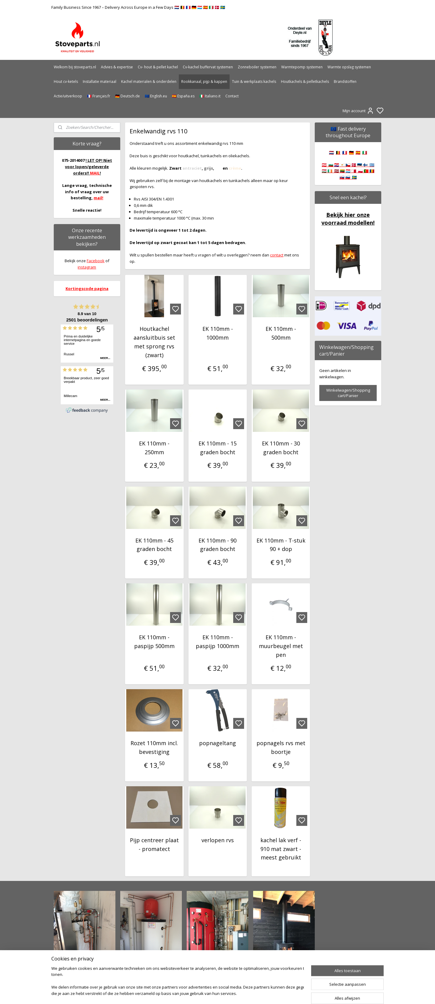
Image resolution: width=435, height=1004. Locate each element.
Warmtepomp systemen (302, 67)
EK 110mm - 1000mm (217, 333)
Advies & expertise (117, 67)
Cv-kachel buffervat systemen (208, 67)
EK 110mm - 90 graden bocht (217, 545)
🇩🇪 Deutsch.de (127, 96)
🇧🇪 (338, 152)
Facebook (96, 260)
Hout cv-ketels (66, 81)
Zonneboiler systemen (257, 67)
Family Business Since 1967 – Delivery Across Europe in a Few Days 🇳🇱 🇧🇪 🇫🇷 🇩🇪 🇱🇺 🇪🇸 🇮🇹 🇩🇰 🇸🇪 (138, 7)
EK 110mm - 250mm (154, 448)
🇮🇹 (364, 152)
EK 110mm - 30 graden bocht (281, 448)
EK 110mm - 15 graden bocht (217, 448)
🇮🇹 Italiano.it (210, 96)
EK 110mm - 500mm (281, 333)
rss (249, 993)
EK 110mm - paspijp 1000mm (217, 642)
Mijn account (358, 110)
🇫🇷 (344, 152)
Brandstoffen (345, 81)
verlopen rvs (217, 840)
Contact (232, 96)
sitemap (236, 993)
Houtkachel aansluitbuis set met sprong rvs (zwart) (154, 341)
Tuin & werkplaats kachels (254, 81)
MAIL (95, 173)
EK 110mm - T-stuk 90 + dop (280, 545)
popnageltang (217, 743)
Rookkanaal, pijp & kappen (204, 81)
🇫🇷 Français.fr (98, 96)
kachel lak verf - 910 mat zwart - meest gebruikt (280, 848)
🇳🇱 (331, 152)
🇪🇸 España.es (183, 96)
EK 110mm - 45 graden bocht (154, 545)
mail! (98, 197)
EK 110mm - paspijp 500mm (154, 642)
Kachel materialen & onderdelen (148, 81)
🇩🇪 (351, 152)
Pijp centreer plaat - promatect (154, 844)
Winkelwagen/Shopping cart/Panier (348, 392)
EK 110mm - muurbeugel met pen (281, 646)
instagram (87, 267)
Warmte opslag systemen (349, 67)
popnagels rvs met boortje (280, 747)
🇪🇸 (358, 152)
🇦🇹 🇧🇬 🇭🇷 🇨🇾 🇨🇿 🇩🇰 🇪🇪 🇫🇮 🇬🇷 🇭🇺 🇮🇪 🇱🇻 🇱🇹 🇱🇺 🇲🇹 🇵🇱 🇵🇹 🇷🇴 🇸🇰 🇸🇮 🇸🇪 (348, 171)
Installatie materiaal (99, 81)
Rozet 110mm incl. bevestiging (154, 747)
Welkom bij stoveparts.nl (75, 67)
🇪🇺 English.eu (156, 96)
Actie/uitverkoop (68, 96)
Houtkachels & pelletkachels (305, 81)
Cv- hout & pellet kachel (158, 67)
